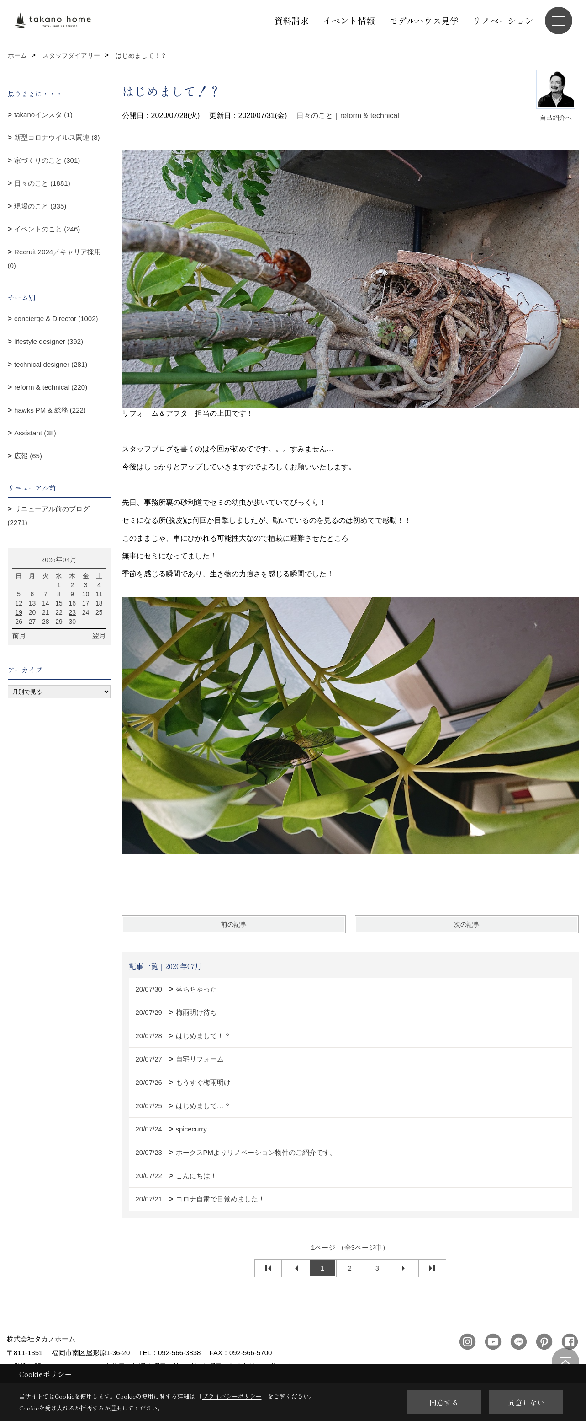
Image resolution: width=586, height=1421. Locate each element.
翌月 (99, 635)
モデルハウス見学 (424, 20)
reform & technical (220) (50, 387)
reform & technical (369, 115)
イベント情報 (349, 20)
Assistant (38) (35, 433)
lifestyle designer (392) (48, 341)
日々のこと (314, 115)
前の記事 (234, 924)
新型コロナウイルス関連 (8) (57, 137)
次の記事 (467, 924)
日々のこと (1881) (42, 183)
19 (18, 612)
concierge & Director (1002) (56, 318)
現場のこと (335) (40, 206)
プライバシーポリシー (232, 1396)
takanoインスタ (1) (43, 114)
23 (72, 612)
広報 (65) (28, 456)
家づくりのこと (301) (47, 160)
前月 (19, 635)
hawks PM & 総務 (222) (50, 410)
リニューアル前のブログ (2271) (49, 515)
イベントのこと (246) (47, 229)
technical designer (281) (50, 364)
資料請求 (291, 20)
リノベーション (503, 20)
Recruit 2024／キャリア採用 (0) (54, 258)
